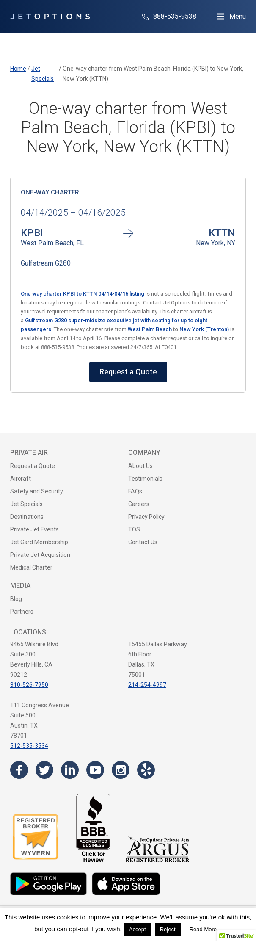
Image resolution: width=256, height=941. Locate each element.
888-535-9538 (169, 16)
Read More (203, 929)
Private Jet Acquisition (40, 554)
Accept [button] (137, 929)
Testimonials (145, 478)
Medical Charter (31, 567)
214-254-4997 (147, 684)
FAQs (135, 491)
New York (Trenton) (204, 329)
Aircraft (20, 478)
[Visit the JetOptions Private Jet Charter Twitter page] (44, 770)
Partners (21, 611)
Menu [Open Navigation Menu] (237, 16)
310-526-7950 (29, 684)
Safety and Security (36, 491)
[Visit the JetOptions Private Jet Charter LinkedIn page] (70, 770)
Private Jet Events (34, 529)
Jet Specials (26, 504)
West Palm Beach (150, 329)
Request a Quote (128, 371)
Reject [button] (168, 929)
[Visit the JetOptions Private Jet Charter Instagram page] (120, 770)
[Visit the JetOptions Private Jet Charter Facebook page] (19, 770)
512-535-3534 (29, 745)
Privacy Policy (146, 516)
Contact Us (142, 542)
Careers (138, 504)
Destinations (27, 516)
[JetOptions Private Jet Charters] (50, 16)
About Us (140, 465)
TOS (134, 529)
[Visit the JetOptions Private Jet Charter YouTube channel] (95, 770)
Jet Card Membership (39, 542)
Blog (16, 598)
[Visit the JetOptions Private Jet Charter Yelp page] (146, 770)
